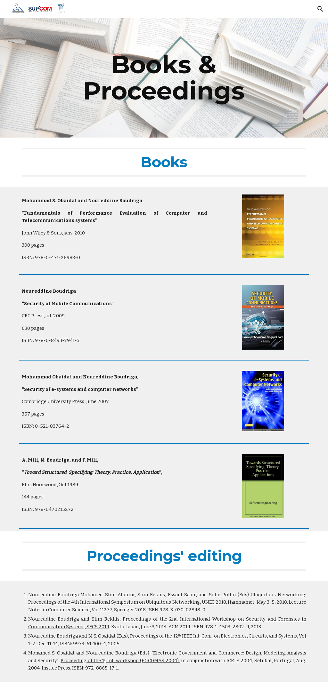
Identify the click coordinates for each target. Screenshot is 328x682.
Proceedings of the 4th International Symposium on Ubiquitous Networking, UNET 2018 (127, 602)
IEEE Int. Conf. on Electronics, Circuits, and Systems (239, 636)
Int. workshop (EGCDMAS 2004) (142, 660)
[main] (164, 78)
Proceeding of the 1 (82, 660)
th (179, 635)
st (105, 659)
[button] (320, 9)
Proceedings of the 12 (154, 636)
